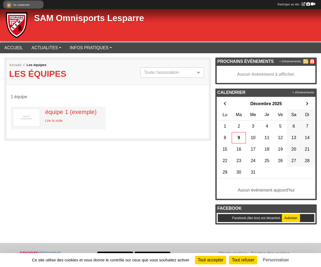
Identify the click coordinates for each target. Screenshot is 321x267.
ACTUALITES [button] (44, 47)
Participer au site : (296, 4)
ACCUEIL (13, 47)
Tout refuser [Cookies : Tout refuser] (243, 260)
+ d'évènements (290, 61)
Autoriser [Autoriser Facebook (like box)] (291, 218)
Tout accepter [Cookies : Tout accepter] (210, 260)
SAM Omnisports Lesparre (89, 18)
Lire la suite (54, 121)
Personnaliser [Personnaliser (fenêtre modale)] (276, 260)
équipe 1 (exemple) (71, 112)
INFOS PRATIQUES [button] (89, 47)
